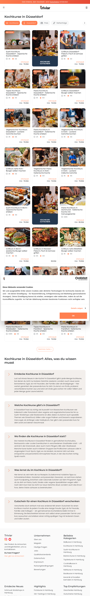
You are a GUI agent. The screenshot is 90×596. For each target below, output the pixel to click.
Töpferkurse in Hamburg (74, 559)
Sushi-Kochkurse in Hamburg (72, 550)
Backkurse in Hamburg (73, 573)
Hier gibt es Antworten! (14, 556)
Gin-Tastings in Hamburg (44, 594)
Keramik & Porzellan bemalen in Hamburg (73, 578)
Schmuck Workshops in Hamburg (14, 591)
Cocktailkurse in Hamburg (70, 564)
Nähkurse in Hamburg (73, 569)
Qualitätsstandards (42, 554)
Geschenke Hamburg (73, 590)
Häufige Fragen (40, 547)
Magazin (37, 543)
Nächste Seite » (45, 349)
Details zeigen (77, 308)
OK (73, 316)
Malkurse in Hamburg (72, 542)
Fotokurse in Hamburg (43, 590)
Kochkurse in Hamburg (73, 546)
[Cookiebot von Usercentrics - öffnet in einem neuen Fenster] (77, 278)
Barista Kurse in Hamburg (74, 556)
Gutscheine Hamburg (73, 594)
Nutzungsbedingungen (44, 566)
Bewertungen (40, 569)
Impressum (39, 562)
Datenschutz (39, 558)
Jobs (36, 550)
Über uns (37, 539)
